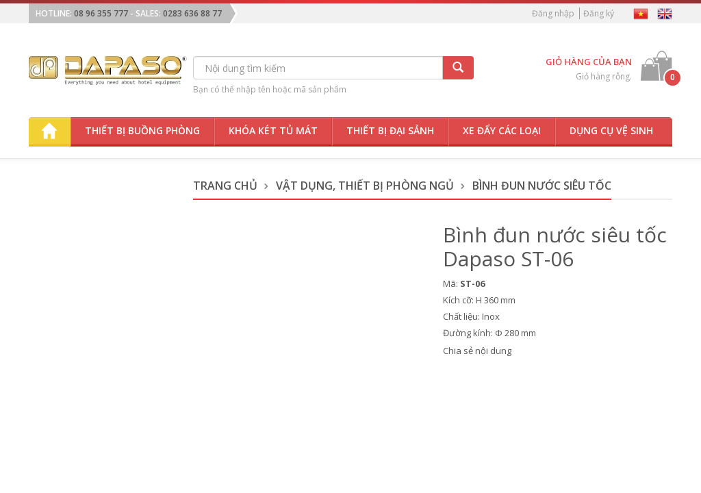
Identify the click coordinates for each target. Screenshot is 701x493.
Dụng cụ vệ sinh (611, 130)
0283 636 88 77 (192, 13)
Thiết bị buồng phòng (142, 130)
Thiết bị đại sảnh (390, 130)
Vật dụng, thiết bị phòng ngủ (365, 185)
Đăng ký (598, 13)
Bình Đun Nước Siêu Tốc (541, 185)
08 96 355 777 (101, 13)
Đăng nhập (553, 13)
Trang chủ (225, 185)
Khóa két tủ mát (273, 130)
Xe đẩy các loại (502, 130)
